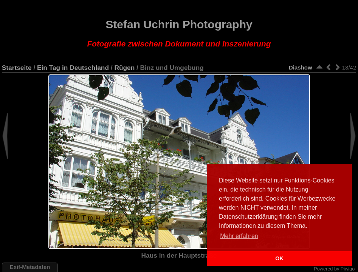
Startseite (17, 67)
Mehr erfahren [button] (239, 236)
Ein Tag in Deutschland (73, 67)
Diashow (300, 67)
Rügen (124, 67)
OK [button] (279, 258)
